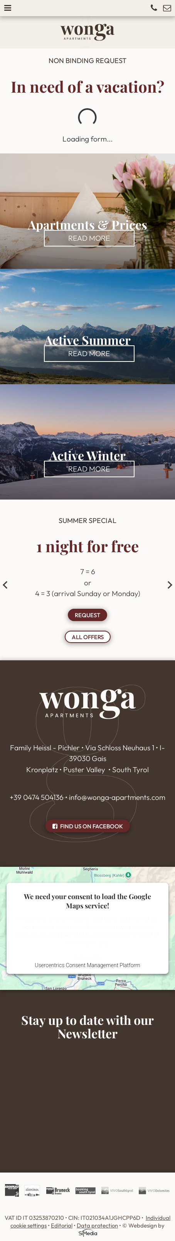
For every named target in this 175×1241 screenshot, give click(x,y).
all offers (88, 637)
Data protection (97, 1225)
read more (89, 238)
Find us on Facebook (87, 826)
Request (87, 615)
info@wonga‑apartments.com (117, 797)
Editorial (61, 1225)
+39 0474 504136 (37, 797)
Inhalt (88, 1096)
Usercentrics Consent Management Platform (87, 965)
